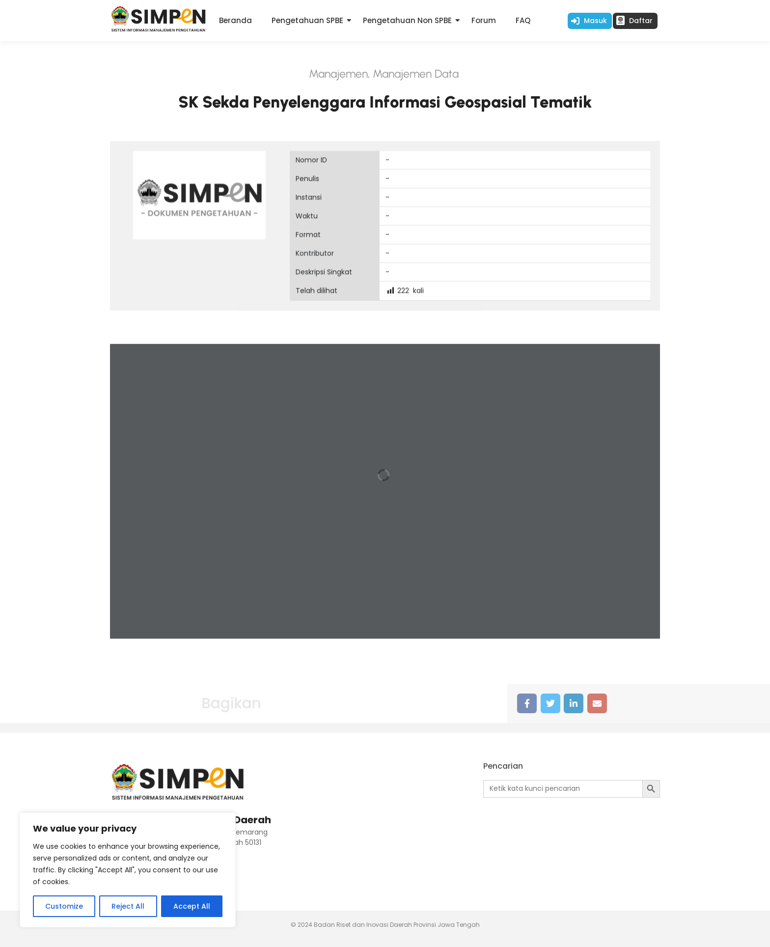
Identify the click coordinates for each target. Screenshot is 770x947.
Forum (483, 20)
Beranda (235, 20)
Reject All (127, 906)
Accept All (191, 906)
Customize (64, 906)
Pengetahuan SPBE (307, 20)
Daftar (641, 21)
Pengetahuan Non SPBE (407, 20)
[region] (128, 869)
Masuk (595, 21)
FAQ (523, 20)
